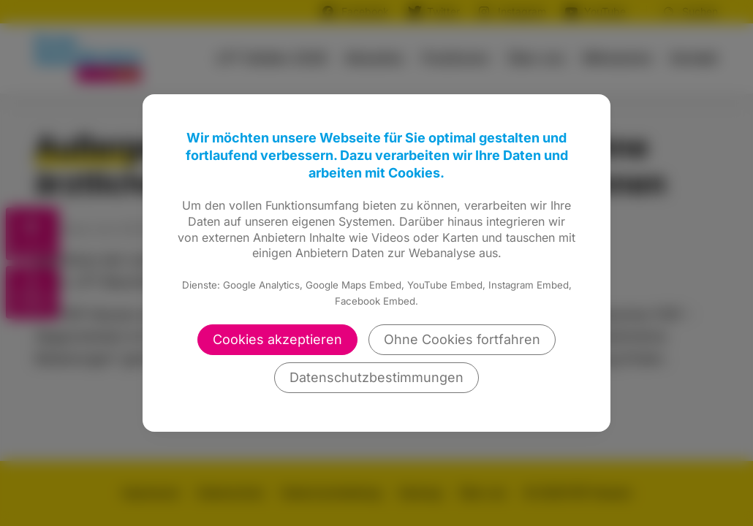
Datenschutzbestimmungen (376, 377)
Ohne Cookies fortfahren (462, 339)
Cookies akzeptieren (277, 339)
